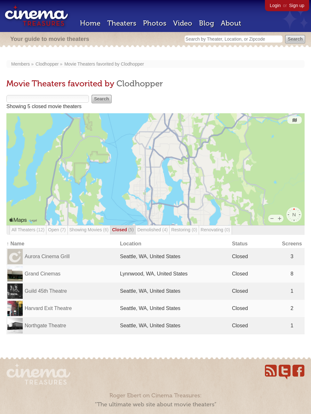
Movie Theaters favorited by (92, 64)
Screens (292, 243)
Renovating (215, 229)
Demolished (152, 229)
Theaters (121, 23)
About (231, 23)
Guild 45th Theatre (46, 291)
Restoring (184, 229)
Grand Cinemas (42, 273)
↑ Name (15, 243)
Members (20, 64)
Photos (154, 23)
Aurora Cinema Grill (47, 256)
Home (90, 23)
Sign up (296, 5)
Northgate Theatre (45, 325)
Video (182, 23)
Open (57, 229)
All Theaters (28, 229)
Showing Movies (89, 229)
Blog (206, 23)
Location (130, 243)
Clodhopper (47, 64)
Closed (123, 229)
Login (275, 5)
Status (240, 243)
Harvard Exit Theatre (48, 308)
